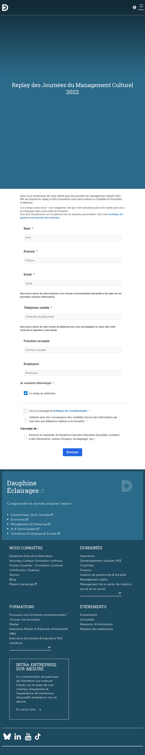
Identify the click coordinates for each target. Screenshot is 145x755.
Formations (21, 606)
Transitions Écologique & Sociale (34, 533)
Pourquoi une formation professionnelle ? (38, 615)
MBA (12, 633)
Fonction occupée (37, 341)
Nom (27, 228)
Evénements (88, 615)
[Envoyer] (72, 452)
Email (28, 274)
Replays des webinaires (96, 629)
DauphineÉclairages (22, 487)
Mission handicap (21, 584)
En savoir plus (26, 709)
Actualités (87, 619)
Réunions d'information (96, 624)
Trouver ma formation (24, 619)
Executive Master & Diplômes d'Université (38, 629)
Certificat (15, 643)
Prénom (29, 251)
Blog (12, 579)
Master (14, 624)
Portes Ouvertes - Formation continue (36, 565)
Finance (85, 570)
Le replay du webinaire (42, 393)
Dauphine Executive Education (31, 556)
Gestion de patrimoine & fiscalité (103, 575)
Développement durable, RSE (101, 560)
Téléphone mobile (36, 307)
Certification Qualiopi (24, 570)
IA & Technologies (23, 529)
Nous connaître (26, 547)
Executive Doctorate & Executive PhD (36, 638)
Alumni (14, 575)
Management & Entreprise (29, 524)
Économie (18, 519)
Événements (93, 606)
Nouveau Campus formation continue (35, 560)
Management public (94, 579)
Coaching (86, 565)
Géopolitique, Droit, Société (30, 515)
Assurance (87, 556)
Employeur (31, 364)
